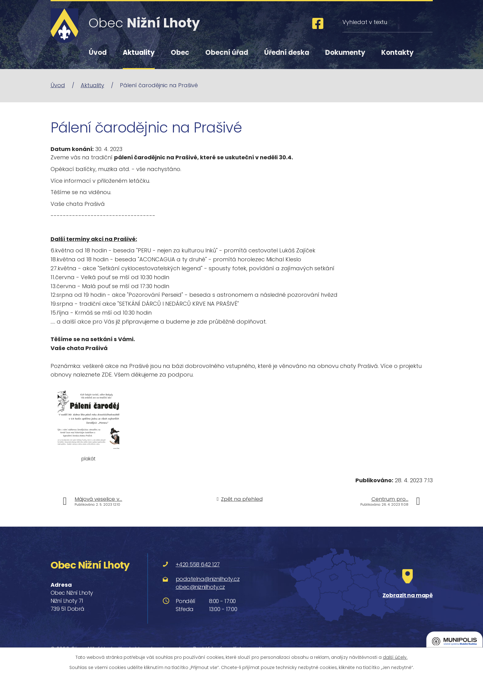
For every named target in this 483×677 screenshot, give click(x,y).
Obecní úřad (226, 52)
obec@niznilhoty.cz (200, 587)
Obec (180, 52)
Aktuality (139, 52)
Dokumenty (345, 52)
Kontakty (397, 52)
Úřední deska (286, 52)
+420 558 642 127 (198, 564)
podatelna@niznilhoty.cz (208, 579)
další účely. (395, 657)
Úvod (98, 52)
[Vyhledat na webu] (387, 22)
